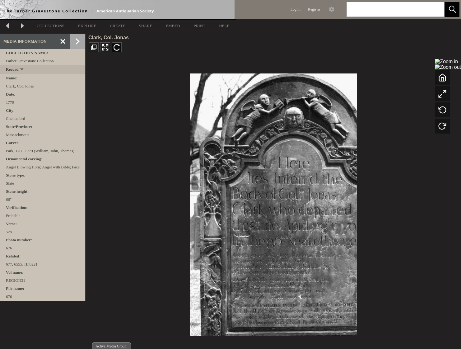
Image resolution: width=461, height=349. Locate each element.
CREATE (117, 25)
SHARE (145, 25)
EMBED (173, 25)
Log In (295, 9)
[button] (452, 9)
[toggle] (22, 70)
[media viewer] (273, 203)
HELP (224, 25)
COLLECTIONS (50, 25)
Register (314, 9)
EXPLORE (87, 25)
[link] (434, 9)
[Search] (388, 9)
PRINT (200, 25)
